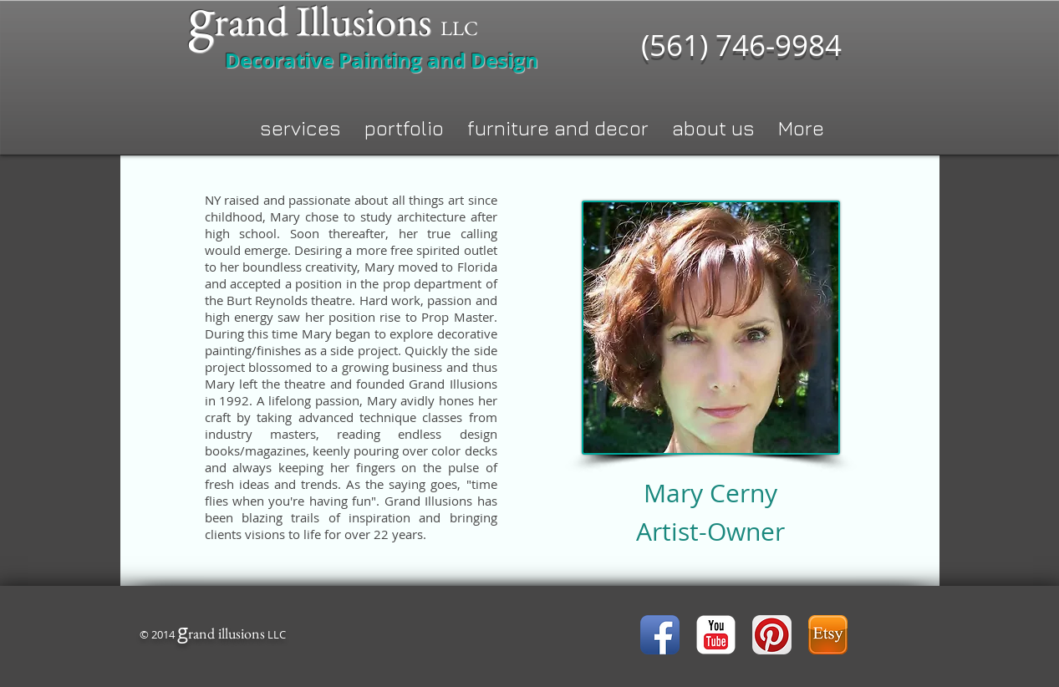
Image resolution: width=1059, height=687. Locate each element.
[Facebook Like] (459, 636)
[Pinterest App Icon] (772, 634)
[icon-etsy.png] (828, 634)
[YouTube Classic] (716, 634)
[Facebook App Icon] (660, 634)
